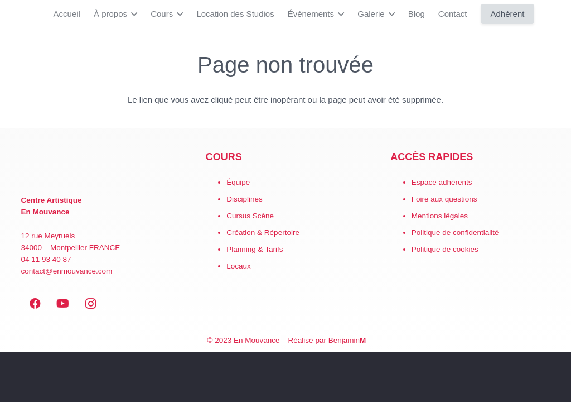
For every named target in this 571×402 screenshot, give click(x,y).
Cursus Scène (250, 216)
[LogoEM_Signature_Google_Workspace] (16, 14)
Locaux (238, 266)
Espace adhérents (442, 182)
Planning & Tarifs (254, 249)
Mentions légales (440, 216)
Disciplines (244, 199)
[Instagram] (91, 304)
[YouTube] (63, 304)
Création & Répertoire (262, 232)
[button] (132, 14)
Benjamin (347, 340)
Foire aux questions (444, 199)
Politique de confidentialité (455, 232)
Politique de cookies (445, 249)
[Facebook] (35, 304)
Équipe (238, 182)
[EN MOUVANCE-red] (101, 168)
